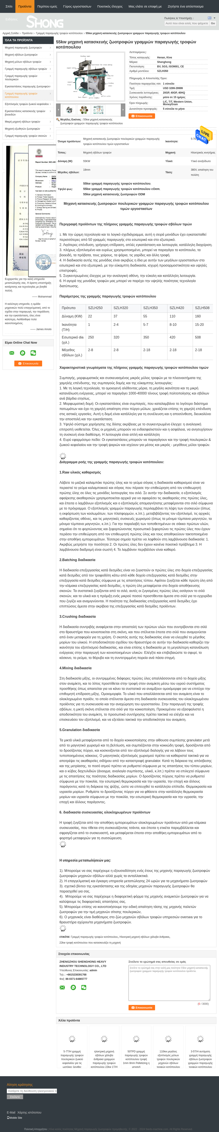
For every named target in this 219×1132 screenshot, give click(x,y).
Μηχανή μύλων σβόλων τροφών (23, 61)
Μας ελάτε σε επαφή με (145, 6)
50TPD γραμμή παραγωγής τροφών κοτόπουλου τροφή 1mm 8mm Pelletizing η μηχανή (136, 1059)
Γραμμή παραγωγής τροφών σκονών (26, 135)
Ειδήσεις (12, 19)
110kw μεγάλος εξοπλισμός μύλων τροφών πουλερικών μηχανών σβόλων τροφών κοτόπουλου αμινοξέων (168, 1061)
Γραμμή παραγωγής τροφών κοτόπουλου (59, 33)
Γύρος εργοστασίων (77, 6)
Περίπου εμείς (47, 6)
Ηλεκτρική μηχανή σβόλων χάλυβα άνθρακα (144, 936)
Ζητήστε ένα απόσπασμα (185, 6)
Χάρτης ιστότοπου (29, 1112)
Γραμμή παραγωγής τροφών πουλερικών (21, 77)
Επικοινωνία (144, 116)
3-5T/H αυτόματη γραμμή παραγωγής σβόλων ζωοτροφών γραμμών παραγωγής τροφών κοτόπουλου (200, 1059)
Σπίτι (9, 6)
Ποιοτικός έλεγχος (110, 6)
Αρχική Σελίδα (11, 33)
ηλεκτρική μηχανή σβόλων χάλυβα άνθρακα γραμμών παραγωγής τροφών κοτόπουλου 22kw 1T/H (104, 1059)
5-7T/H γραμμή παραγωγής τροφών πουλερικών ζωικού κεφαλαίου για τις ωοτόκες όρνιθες (72, 1059)
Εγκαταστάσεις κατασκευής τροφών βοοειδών (25, 113)
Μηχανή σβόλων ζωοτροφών (21, 54)
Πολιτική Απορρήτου (35, 1129)
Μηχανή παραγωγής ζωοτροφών (23, 47)
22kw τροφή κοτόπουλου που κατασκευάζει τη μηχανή (90, 942)
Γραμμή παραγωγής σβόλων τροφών (26, 68)
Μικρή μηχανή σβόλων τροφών (22, 121)
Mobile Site (14, 1117)
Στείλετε (15, 1097)
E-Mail (11, 1112)
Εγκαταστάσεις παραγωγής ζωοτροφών (27, 86)
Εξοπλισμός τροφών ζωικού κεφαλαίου (27, 104)
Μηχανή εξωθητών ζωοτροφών (22, 128)
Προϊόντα (24, 6)
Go (213, 23)
